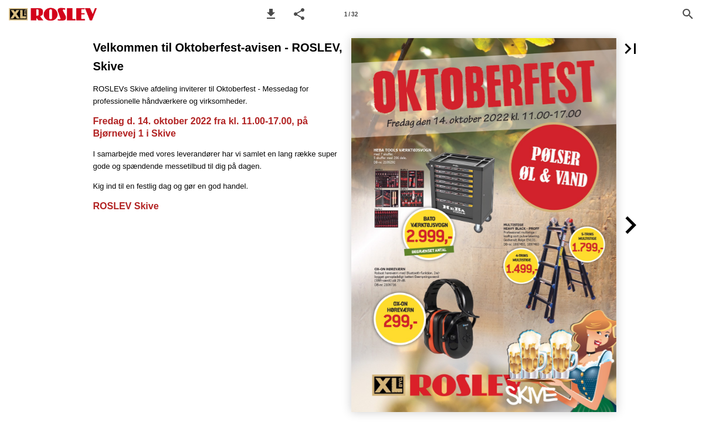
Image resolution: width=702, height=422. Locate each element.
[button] (271, 14)
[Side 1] (351, 14)
